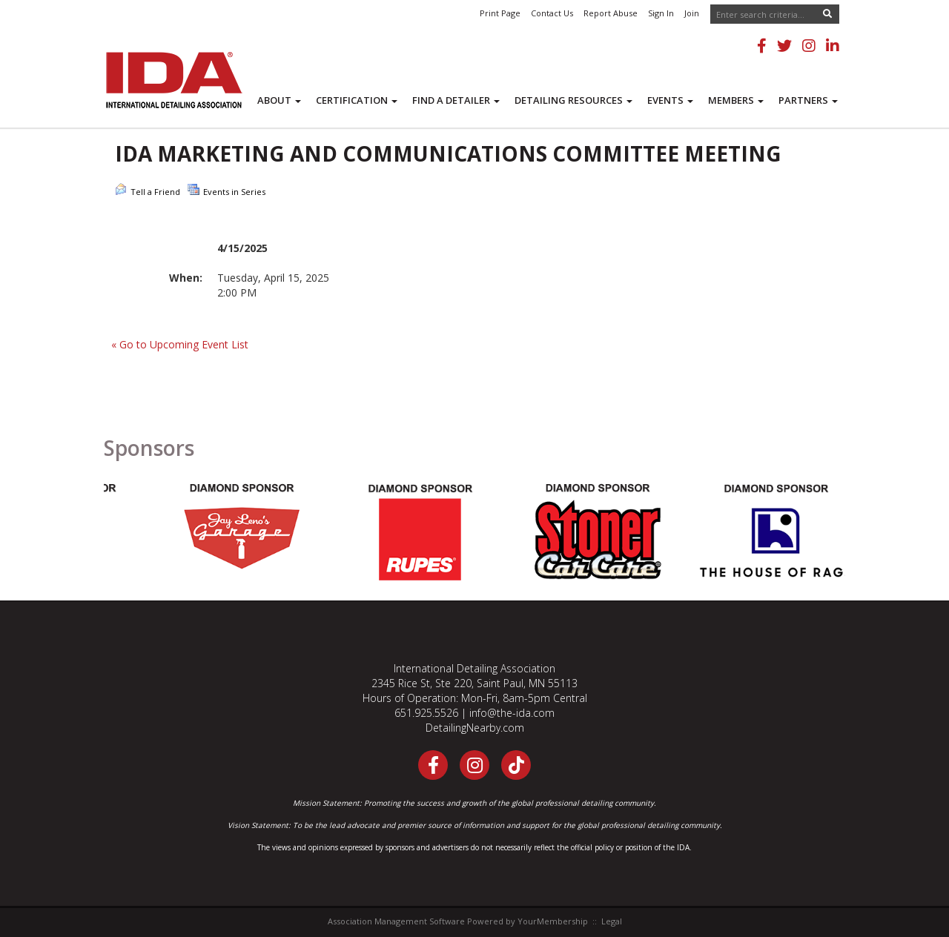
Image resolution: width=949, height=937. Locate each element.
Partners (808, 100)
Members (736, 100)
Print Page (500, 13)
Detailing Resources (573, 100)
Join (691, 13)
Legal (611, 921)
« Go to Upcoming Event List (179, 344)
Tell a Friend (147, 190)
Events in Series (226, 190)
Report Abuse (610, 13)
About (279, 100)
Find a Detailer (456, 100)
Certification (356, 100)
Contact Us (552, 13)
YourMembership (553, 921)
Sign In (661, 13)
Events (670, 100)
